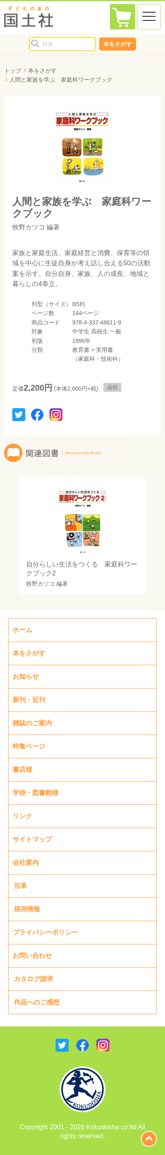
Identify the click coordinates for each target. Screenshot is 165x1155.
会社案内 (26, 862)
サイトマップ (32, 839)
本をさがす (117, 44)
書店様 (22, 769)
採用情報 (27, 909)
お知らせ (26, 676)
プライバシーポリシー (45, 932)
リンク (22, 816)
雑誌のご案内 (32, 723)
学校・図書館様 (35, 792)
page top (149, 1139)
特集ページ (29, 746)
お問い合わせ (32, 955)
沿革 (20, 885)
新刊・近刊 (29, 699)
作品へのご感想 (37, 1002)
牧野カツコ (28, 227)
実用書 (104, 349)
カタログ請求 (33, 978)
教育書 (80, 349)
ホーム (22, 629)
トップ (12, 70)
